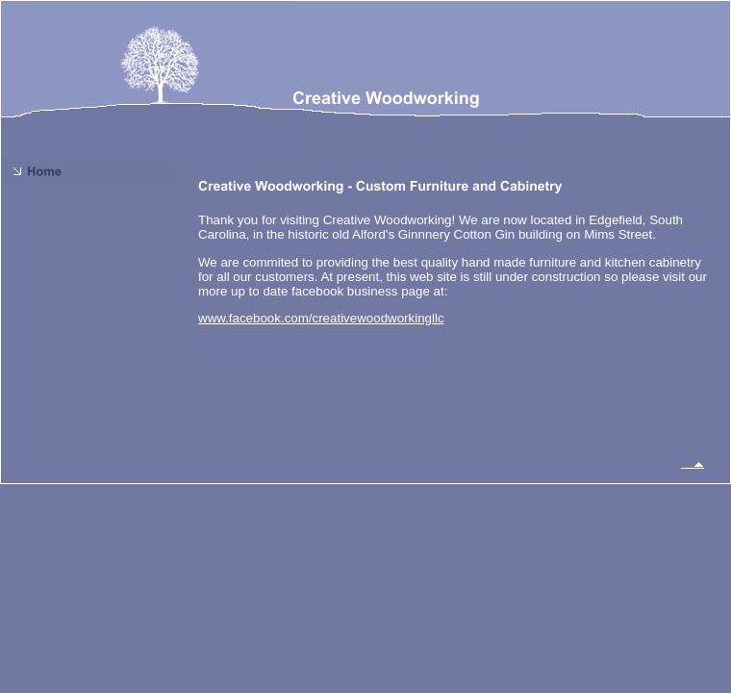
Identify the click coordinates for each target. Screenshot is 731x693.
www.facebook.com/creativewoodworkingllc (321, 318)
